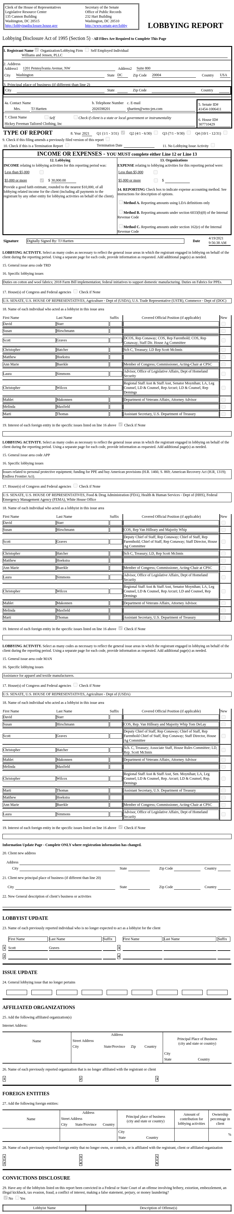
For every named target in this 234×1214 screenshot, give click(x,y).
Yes (20, 1198)
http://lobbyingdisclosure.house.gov (31, 25)
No (9, 1198)
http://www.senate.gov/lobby (106, 25)
